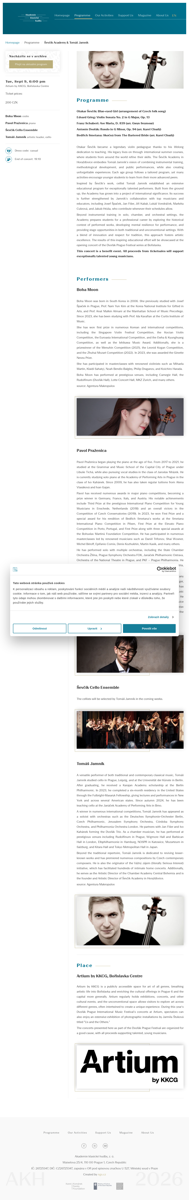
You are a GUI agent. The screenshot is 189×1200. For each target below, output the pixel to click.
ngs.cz (102, 1174)
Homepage (62, 15)
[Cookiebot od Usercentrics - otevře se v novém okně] (159, 569)
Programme (82, 15)
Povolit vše (149, 628)
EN (174, 15)
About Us (162, 15)
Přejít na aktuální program (31, 64)
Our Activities (104, 15)
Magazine (144, 15)
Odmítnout (40, 628)
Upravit (95, 628)
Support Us (125, 15)
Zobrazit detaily (158, 617)
